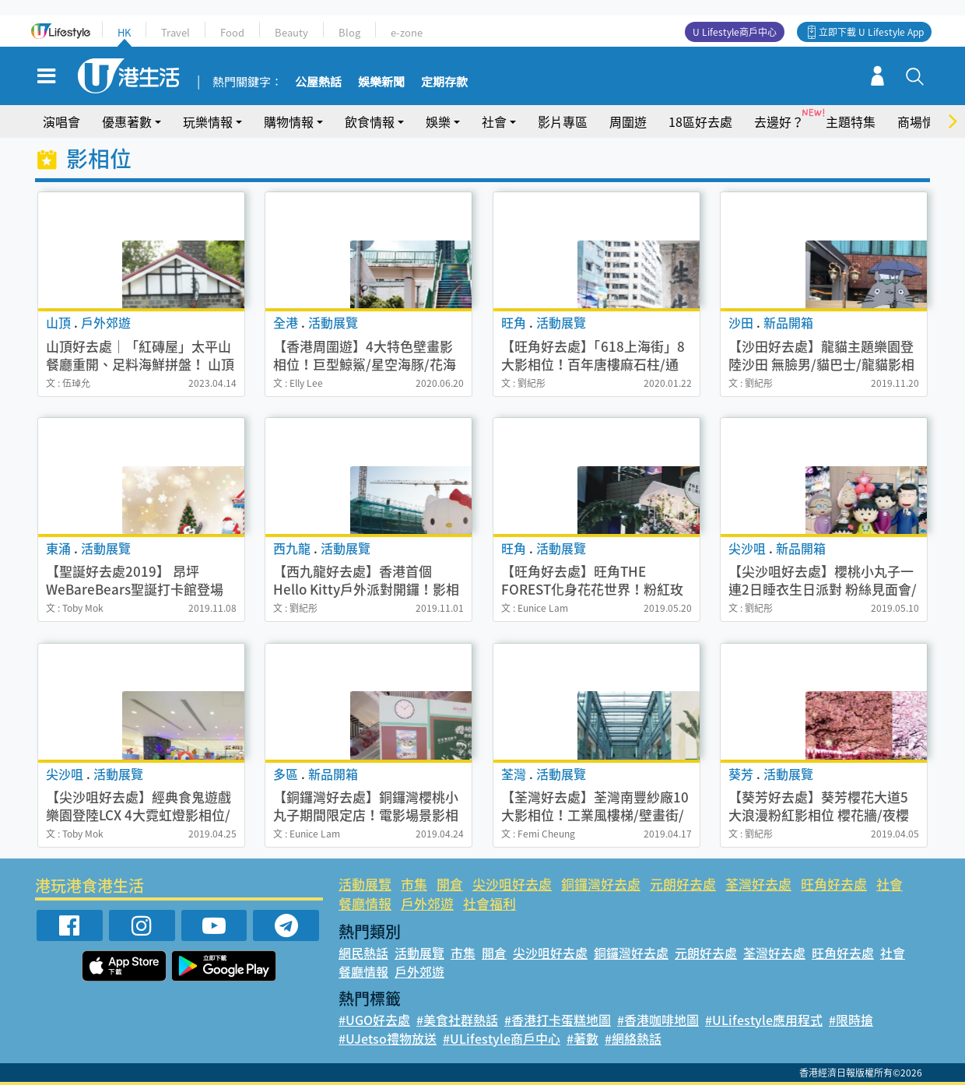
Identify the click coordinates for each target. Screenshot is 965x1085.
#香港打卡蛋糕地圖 (557, 1019)
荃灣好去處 (758, 884)
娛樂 (438, 121)
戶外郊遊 (427, 903)
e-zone (407, 32)
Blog (349, 32)
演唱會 (61, 121)
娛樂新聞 (381, 82)
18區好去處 (700, 121)
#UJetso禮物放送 (388, 1038)
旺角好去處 (834, 884)
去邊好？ (779, 121)
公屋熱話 (318, 82)
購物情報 (289, 121)
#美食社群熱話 (457, 1019)
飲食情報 (370, 121)
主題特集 (851, 121)
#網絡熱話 (633, 1038)
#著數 (582, 1038)
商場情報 (922, 121)
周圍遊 (628, 121)
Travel (175, 32)
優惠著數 (127, 121)
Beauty (291, 32)
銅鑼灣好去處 (600, 884)
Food (232, 32)
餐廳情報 (365, 903)
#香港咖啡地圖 (658, 1019)
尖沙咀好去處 (512, 884)
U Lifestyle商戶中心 (735, 32)
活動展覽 (365, 884)
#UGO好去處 (374, 1019)
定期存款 (444, 82)
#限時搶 (851, 1019)
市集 (414, 884)
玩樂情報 (208, 121)
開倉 (450, 884)
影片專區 (563, 121)
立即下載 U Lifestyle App (871, 32)
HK (124, 32)
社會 (494, 121)
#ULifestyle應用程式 (764, 1019)
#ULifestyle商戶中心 (501, 1038)
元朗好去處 (683, 884)
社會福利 (489, 903)
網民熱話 (363, 952)
